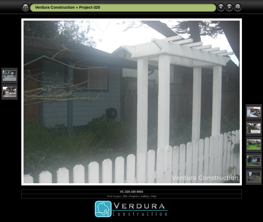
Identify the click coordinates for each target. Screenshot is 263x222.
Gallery (145, 196)
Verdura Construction (55, 7)
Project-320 (89, 7)
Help (154, 196)
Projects (134, 196)
